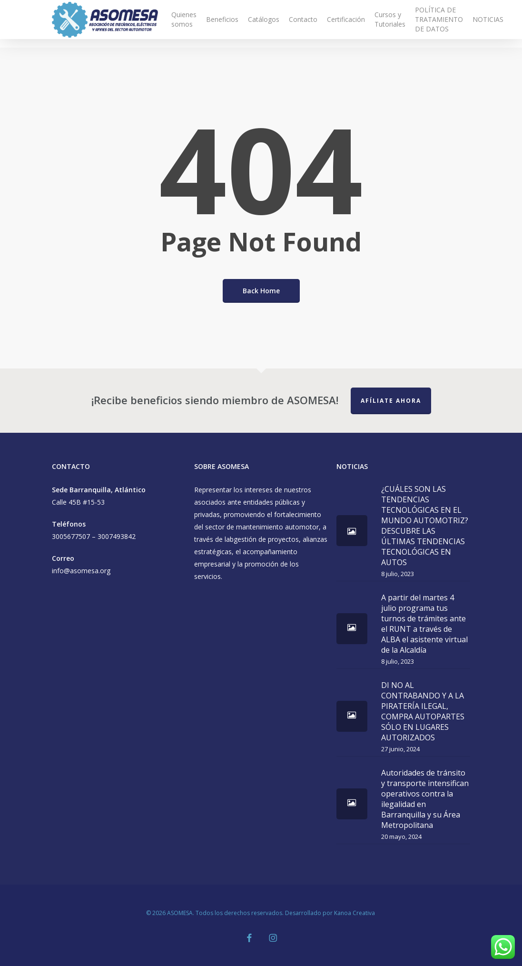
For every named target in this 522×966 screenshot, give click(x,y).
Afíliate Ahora (391, 401)
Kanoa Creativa (355, 913)
